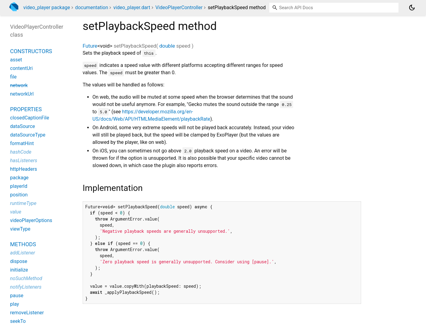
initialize (19, 270)
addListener (22, 253)
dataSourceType (27, 135)
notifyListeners (26, 287)
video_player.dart (131, 7)
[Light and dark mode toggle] (412, 8)
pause (16, 295)
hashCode (20, 152)
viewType (20, 229)
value (15, 212)
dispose (18, 261)
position (19, 195)
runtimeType (23, 203)
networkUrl (22, 94)
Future (90, 46)
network (19, 85)
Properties (26, 109)
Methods (23, 244)
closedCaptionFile (29, 118)
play (14, 304)
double (167, 46)
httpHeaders (23, 169)
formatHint (22, 143)
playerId (18, 186)
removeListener (27, 313)
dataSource (22, 126)
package (19, 178)
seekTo (18, 321)
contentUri (21, 68)
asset (16, 60)
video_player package (46, 7)
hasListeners (23, 160)
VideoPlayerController (179, 7)
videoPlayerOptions (31, 220)
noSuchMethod (26, 278)
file (13, 77)
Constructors (31, 51)
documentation (91, 7)
